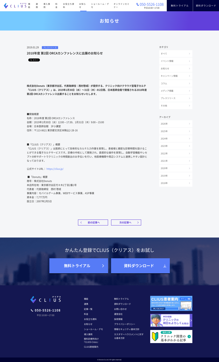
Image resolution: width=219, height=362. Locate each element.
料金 (56, 5)
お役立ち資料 (68, 5)
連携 (37, 5)
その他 (164, 106)
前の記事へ (94, 222)
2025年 (164, 131)
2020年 (164, 168)
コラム (164, 83)
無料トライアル (180, 6)
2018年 (164, 183)
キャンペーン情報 (169, 76)
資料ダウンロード (206, 6)
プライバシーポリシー (124, 324)
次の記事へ (125, 222)
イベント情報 (167, 61)
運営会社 (118, 314)
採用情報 (118, 319)
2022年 (164, 153)
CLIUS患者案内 (91, 347)
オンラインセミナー (121, 5)
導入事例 (46, 5)
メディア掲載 (167, 91)
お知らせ (82, 5)
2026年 (164, 124)
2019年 (164, 176)
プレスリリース (168, 98)
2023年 (164, 146)
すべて (164, 54)
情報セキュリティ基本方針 (126, 329)
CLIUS (15, 6)
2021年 (164, 161)
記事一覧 (88, 309)
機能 (29, 5)
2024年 (164, 139)
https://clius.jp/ (55, 169)
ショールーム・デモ (100, 5)
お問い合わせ (120, 309)
